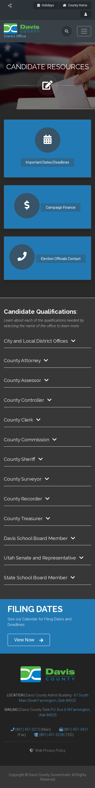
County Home (75, 5)
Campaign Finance (60, 207)
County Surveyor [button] (26, 479)
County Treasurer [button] (27, 518)
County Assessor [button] (26, 380)
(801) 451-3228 (51, 735)
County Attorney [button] (26, 360)
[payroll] (85, 14)
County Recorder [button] (27, 498)
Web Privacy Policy (48, 750)
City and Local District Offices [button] (39, 341)
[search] (67, 31)
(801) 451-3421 (76, 729)
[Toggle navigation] (84, 31)
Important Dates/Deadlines (47, 162)
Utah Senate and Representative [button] (44, 558)
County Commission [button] (30, 439)
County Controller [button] (28, 400)
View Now (28, 640)
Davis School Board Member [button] (39, 538)
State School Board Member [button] (39, 577)
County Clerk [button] (22, 420)
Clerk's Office (15, 36)
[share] (10, 5)
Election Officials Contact (61, 259)
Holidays (45, 5)
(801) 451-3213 (28, 729)
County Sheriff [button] (23, 459)
